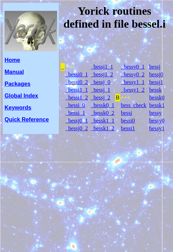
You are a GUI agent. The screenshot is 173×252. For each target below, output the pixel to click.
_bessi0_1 (76, 74)
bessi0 (128, 121)
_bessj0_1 (76, 121)
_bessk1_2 (103, 128)
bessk (155, 90)
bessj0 (156, 74)
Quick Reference (27, 119)
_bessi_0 (75, 105)
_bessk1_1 (103, 121)
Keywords (18, 108)
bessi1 (128, 128)
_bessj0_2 (76, 128)
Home (12, 60)
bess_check (133, 105)
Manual (14, 72)
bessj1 (156, 82)
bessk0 (157, 97)
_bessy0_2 (133, 74)
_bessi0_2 (76, 82)
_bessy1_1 (133, 82)
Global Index (21, 96)
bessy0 (157, 121)
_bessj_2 (100, 97)
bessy (155, 113)
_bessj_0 (100, 82)
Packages (17, 84)
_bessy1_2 (133, 90)
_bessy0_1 (133, 67)
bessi (126, 113)
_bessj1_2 (102, 74)
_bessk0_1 (103, 105)
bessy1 (157, 128)
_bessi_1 (75, 113)
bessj (154, 67)
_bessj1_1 (102, 67)
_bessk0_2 (103, 113)
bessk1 (157, 105)
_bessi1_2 (76, 97)
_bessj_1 (100, 90)
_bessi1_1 (76, 90)
